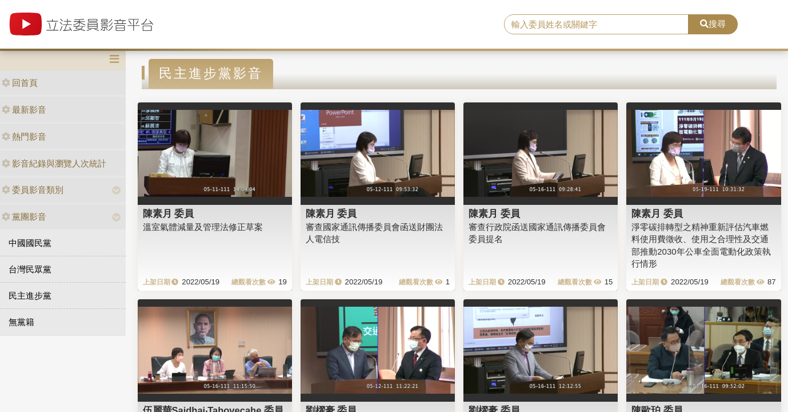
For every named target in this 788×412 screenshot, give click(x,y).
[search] (596, 24)
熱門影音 (24, 136)
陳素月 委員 (168, 213)
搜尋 (713, 24)
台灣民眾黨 (30, 269)
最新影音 (24, 109)
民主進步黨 (30, 295)
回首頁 (20, 83)
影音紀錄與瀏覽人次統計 (54, 163)
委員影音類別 (32, 190)
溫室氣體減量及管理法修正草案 (203, 227)
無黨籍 (21, 322)
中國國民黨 (30, 243)
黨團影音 (24, 216)
